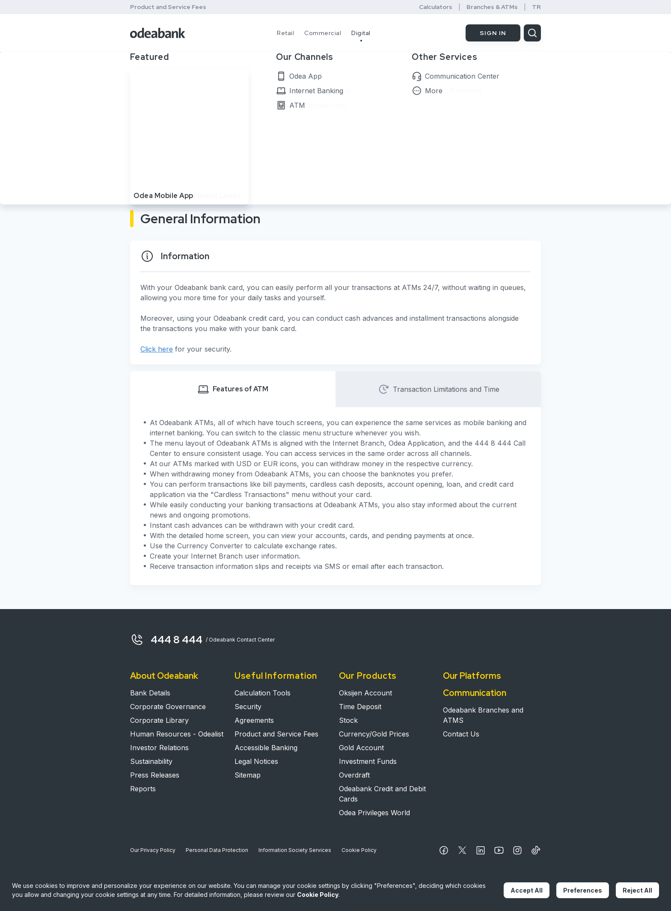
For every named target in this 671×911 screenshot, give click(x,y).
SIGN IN (493, 33)
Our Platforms (472, 676)
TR (536, 7)
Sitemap (248, 775)
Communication (474, 693)
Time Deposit (360, 706)
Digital (361, 33)
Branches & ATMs (492, 7)
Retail (285, 33)
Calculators (435, 7)
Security (248, 706)
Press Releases (154, 775)
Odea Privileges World (374, 812)
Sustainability (151, 761)
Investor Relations (159, 747)
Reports (143, 788)
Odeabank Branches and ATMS (483, 715)
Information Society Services (294, 850)
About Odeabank (164, 676)
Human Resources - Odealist (176, 734)
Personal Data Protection (217, 850)
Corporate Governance (168, 706)
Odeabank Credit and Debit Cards (382, 793)
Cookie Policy (359, 850)
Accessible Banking (266, 747)
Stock (348, 720)
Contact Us (461, 734)
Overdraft (354, 775)
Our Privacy (152, 850)
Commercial (322, 33)
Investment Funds (368, 761)
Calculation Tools (263, 693)
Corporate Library (159, 720)
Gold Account (361, 747)
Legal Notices (256, 761)
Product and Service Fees (168, 7)
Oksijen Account (365, 693)
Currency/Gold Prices (374, 734)
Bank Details (150, 693)
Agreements (254, 720)
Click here (156, 349)
